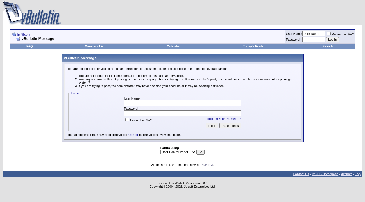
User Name (294, 33)
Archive (346, 174)
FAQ (29, 46)
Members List (95, 46)
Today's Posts (253, 46)
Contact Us (301, 174)
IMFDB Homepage (325, 174)
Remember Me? (340, 34)
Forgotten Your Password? (223, 118)
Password (293, 39)
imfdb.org (23, 34)
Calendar (173, 46)
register (133, 134)
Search (328, 46)
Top (358, 174)
